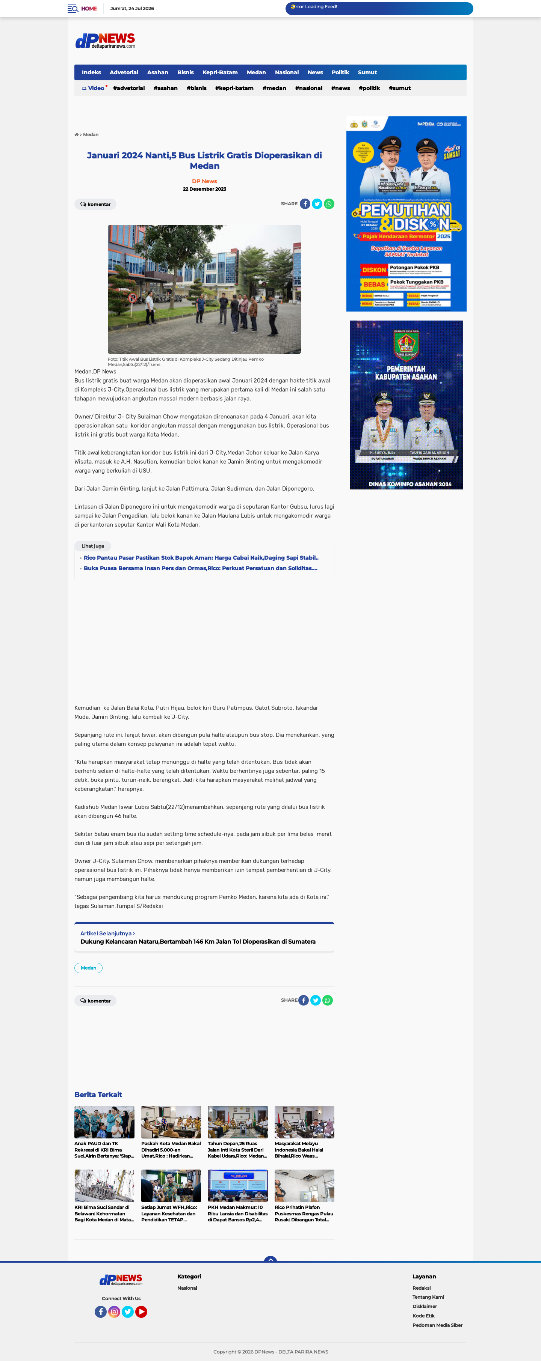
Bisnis (185, 72)
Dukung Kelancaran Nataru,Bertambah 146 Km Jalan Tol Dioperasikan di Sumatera (198, 941)
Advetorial (124, 72)
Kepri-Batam (220, 72)
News (315, 72)
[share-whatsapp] (329, 204)
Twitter (131, 1315)
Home (89, 8)
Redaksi (422, 1288)
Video (96, 88)
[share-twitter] (317, 204)
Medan (256, 72)
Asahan (157, 72)
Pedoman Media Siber (437, 1325)
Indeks (91, 72)
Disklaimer (425, 1306)
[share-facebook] (305, 204)
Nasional (287, 72)
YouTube (146, 1315)
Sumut (367, 72)
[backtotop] (270, 1262)
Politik (340, 72)
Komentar (95, 204)
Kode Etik (424, 1316)
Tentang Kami (428, 1297)
